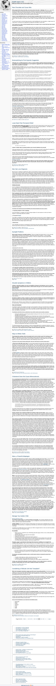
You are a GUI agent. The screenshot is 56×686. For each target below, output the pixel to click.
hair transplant (36, 615)
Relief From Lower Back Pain (21, 682)
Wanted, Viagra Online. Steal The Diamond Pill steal (6, 45)
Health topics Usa (18, 2)
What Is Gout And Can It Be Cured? (22, 656)
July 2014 (3, 19)
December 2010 (4, 30)
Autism (25, 564)
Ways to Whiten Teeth (18, 333)
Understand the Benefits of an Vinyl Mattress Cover (24, 638)
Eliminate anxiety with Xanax (21, 650)
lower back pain (21, 165)
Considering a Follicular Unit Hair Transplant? (26, 568)
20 (30, 619)
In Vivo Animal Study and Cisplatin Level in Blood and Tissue (5, 66)
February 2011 (4, 28)
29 (36, 619)
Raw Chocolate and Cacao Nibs (21, 7)
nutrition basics (20, 56)
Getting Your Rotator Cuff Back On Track (23, 643)
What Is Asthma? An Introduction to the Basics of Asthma (25, 665)
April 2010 (3, 37)
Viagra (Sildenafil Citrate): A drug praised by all (6, 47)
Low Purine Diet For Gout (20, 657)
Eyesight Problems (17, 232)
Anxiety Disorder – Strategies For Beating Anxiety (24, 649)
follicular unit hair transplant (19, 615)
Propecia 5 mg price (16, 159)
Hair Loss (26, 227)
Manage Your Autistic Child (20, 516)
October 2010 (4, 32)
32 (43, 619)
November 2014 (4, 17)
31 (41, 619)
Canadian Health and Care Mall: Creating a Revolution (5, 50)
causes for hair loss (17, 228)
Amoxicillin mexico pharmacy (18, 106)
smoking (18, 352)
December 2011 (4, 20)
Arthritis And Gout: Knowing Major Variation (23, 658)
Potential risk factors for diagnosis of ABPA (6, 69)
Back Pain (26, 164)
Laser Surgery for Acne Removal (21, 629)
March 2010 (4, 38)
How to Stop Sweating (19, 645)
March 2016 (4, 14)
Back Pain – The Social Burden (21, 680)
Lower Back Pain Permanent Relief (22, 123)
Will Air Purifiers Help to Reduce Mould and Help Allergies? (26, 634)
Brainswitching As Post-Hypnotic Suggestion (25, 60)
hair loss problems (25, 228)
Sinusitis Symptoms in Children (21, 283)
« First (24, 619)
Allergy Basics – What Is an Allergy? (22, 637)
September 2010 (4, 33)
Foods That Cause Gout (20, 660)
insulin (18, 43)
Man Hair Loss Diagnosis (19, 169)
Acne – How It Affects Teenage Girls (22, 630)
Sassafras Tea (18, 636)
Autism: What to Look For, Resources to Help (23, 673)
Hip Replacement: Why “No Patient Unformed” (24, 659)
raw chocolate (26, 56)
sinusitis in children (23, 330)
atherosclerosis (17, 452)
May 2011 (3, 26)
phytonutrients (46, 484)
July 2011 (3, 24)
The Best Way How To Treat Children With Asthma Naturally (26, 667)
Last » (49, 619)
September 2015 (4, 15)
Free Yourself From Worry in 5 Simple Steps (23, 652)
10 (28, 619)
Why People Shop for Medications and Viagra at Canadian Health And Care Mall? (6, 54)
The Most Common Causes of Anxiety (22, 651)
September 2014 (4, 18)
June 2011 (3, 25)
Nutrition (26, 55)
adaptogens (45, 464)
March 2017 (4, 13)
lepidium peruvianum (23, 469)
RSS (32, 685)
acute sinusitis (16, 330)
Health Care (15, 55)
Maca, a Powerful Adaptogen (21, 456)
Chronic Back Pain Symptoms (21, 679)
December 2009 (4, 40)
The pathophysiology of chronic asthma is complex (6, 63)
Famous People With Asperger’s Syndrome (23, 672)
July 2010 (3, 34)
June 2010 (3, 35)
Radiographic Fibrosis (5, 67)
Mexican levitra (15, 288)
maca (15, 512)
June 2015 (3, 16)
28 (34, 619)
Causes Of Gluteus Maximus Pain (21, 681)
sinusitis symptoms (30, 330)
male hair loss (31, 228)
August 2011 (4, 23)
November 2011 (4, 21)
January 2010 (4, 39)
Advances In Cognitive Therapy (21, 642)
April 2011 (3, 27)
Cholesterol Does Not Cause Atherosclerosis (25, 376)
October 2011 (4, 22)
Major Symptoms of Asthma (20, 666)
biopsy (19, 215)
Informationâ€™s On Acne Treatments (22, 627)
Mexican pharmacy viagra (17, 518)
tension (31, 239)
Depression (27, 119)
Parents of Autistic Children (20, 671)
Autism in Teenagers (19, 674)
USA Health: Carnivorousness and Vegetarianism (5, 61)
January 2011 (4, 29)
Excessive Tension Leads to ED (5, 52)
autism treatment (20, 565)
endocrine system (25, 479)
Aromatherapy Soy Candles (20, 644)
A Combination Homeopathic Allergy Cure (23, 635)
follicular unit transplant (29, 615)
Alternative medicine (28, 329)
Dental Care (22, 372)
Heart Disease (26, 451)
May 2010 (3, 36)
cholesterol (22, 452)
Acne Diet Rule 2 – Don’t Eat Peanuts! (22, 628)
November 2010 (4, 31)
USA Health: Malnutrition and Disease (6, 59)
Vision (21, 278)
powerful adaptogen (20, 512)
